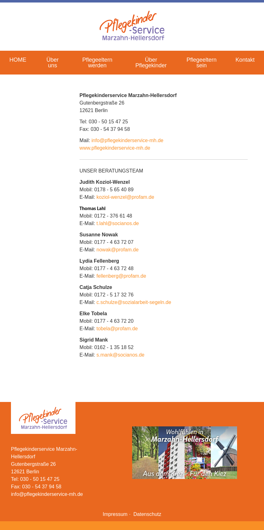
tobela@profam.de (117, 328)
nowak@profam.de (117, 249)
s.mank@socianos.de (120, 355)
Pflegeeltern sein (201, 63)
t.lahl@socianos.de (117, 223)
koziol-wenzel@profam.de (125, 197)
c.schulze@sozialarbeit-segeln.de (133, 302)
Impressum (115, 514)
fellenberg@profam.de (121, 276)
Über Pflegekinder (151, 63)
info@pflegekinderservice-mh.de (127, 140)
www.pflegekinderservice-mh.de (115, 148)
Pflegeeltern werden (97, 63)
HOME (17, 60)
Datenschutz (147, 514)
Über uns (52, 63)
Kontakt (245, 60)
